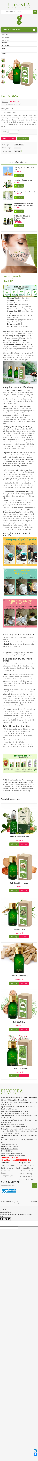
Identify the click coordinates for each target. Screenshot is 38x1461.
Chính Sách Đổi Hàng (26, 1179)
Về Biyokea (5, 1162)
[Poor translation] (7, 1219)
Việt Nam (17, 151)
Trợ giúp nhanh (24, 1162)
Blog (3, 48)
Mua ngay (23, 138)
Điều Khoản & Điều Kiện (27, 1165)
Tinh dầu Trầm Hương (19, 976)
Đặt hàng (14, 844)
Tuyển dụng (5, 51)
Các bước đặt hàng (25, 1176)
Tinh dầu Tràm (19, 929)
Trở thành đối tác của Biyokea (8, 1172)
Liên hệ (4, 53)
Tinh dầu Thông (19, 1022)
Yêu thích (24, 844)
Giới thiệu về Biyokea (8, 1165)
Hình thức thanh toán (26, 1171)
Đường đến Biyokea (7, 1176)
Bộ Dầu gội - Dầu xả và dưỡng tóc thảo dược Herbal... (22, 218)
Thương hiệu (5, 45)
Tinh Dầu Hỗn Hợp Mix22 (23, 180)
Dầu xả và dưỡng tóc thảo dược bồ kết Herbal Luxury (23, 204)
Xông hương (19, 145)
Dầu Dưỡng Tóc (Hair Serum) (24, 192)
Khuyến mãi (5, 40)
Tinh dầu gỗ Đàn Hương (19, 883)
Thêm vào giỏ (8, 138)
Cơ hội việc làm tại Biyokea (10, 1168)
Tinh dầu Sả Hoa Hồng (19, 1068)
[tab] (13, 277)
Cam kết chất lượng (25, 1173)
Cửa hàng (4, 43)
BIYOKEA (17, 148)
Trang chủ (5, 34)
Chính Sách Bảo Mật (26, 1168)
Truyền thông (6, 37)
